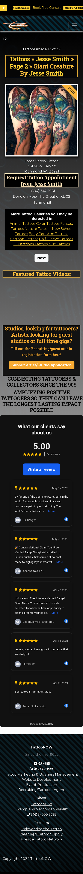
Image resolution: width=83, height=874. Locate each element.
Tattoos (19, 59)
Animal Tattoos (22, 224)
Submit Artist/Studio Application (42, 365)
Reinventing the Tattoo (41, 829)
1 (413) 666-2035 (41, 814)
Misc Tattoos (59, 244)
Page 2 (19, 66)
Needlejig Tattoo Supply (41, 834)
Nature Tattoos (38, 229)
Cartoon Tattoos (24, 239)
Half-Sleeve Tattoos (56, 239)
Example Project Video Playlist (41, 809)
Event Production (41, 785)
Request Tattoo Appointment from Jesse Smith (41, 180)
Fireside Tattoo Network (41, 839)
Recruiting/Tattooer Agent (41, 790)
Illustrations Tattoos (31, 244)
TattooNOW (41, 804)
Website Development (41, 780)
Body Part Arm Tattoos (48, 234)
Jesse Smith (52, 59)
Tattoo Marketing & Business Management (41, 774)
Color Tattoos (47, 224)
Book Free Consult (52, 8)
